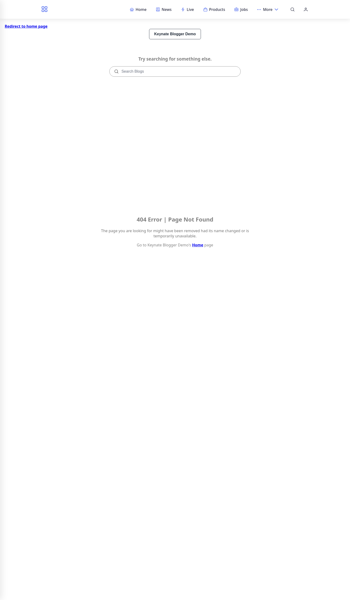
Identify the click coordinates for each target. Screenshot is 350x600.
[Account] (305, 9)
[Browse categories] (44, 9)
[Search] (292, 9)
